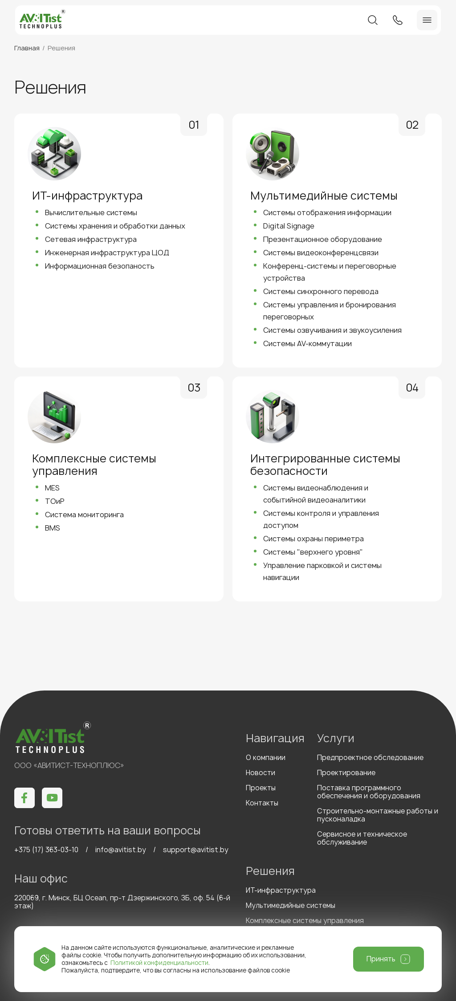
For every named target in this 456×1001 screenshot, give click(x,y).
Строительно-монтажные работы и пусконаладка (377, 815)
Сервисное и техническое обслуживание (362, 838)
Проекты (261, 788)
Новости (260, 772)
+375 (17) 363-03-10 (46, 849)
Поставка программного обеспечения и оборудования (368, 792)
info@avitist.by (120, 849)
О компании (265, 757)
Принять (380, 959)
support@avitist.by (195, 849)
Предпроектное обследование (370, 757)
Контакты (262, 803)
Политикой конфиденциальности (159, 963)
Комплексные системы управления (305, 920)
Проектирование (346, 772)
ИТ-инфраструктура (281, 890)
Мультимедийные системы (290, 905)
